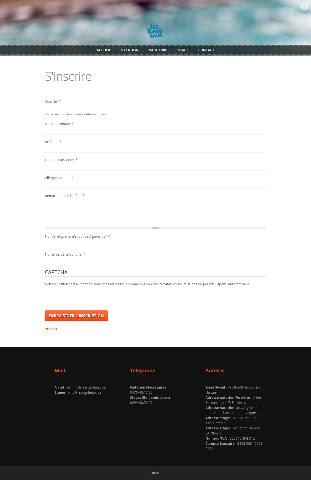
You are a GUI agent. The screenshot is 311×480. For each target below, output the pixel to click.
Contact (206, 50)
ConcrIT (155, 473)
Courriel (52, 101)
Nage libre (158, 50)
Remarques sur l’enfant (65, 195)
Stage (183, 50)
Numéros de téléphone (65, 254)
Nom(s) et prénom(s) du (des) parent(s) (77, 236)
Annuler (51, 328)
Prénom (53, 141)
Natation (129, 50)
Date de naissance (61, 159)
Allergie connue (59, 177)
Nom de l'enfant (59, 123)
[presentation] (82, 296)
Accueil (104, 50)
